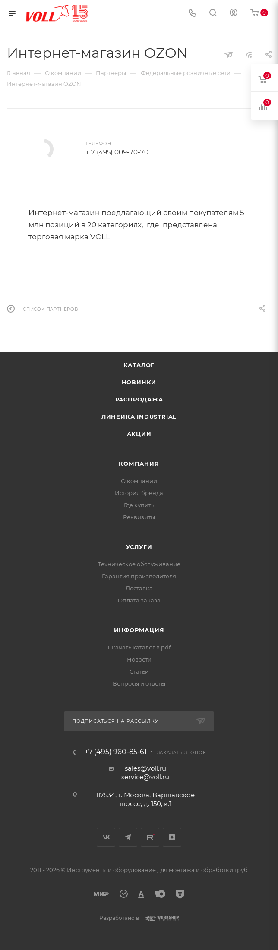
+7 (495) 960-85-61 (116, 752)
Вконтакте (106, 837)
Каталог (139, 364)
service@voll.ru (145, 777)
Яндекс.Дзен (172, 837)
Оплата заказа (139, 600)
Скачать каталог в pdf (139, 647)
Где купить (139, 505)
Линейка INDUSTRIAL (139, 416)
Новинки (139, 382)
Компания (139, 463)
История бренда (139, 492)
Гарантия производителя (139, 576)
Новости (139, 659)
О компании (139, 480)
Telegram (128, 837)
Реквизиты (139, 517)
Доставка (139, 588)
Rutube (150, 837)
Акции (139, 433)
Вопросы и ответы (139, 683)
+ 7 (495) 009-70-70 (116, 152)
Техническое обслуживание (139, 564)
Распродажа (139, 399)
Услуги (139, 546)
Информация (139, 630)
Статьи (139, 671)
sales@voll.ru (145, 768)
